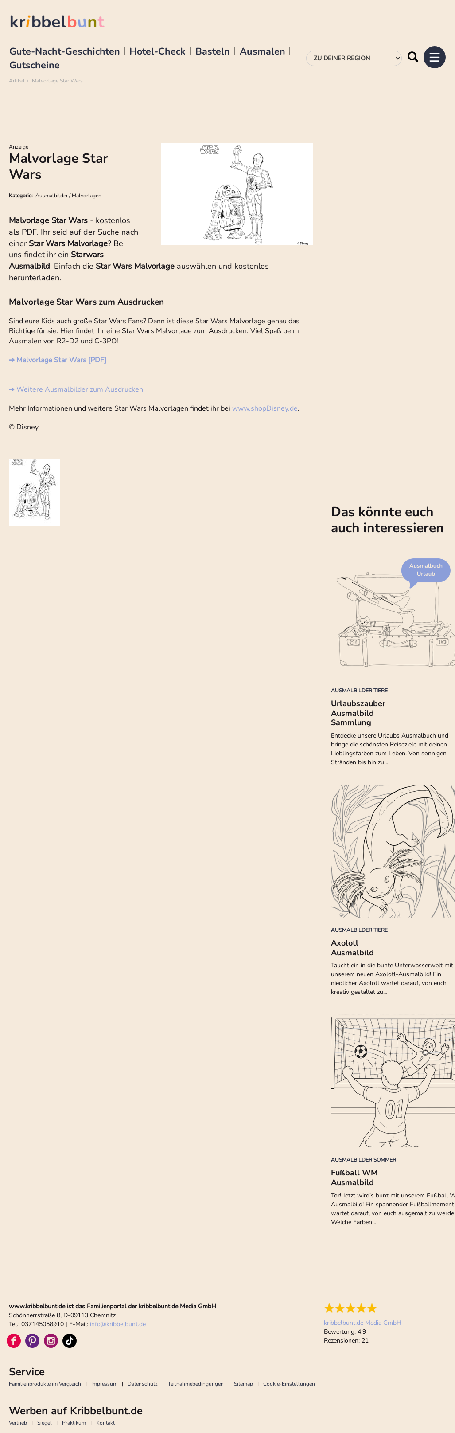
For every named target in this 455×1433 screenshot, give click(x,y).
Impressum (104, 1383)
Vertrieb (18, 1422)
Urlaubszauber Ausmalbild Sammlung (358, 713)
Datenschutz (143, 1383)
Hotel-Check (157, 52)
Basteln (212, 52)
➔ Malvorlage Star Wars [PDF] (57, 360)
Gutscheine (34, 66)
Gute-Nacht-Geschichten (64, 52)
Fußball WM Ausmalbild (354, 1177)
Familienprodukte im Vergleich (45, 1383)
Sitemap (243, 1383)
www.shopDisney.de (265, 408)
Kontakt (105, 1422)
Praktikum (74, 1422)
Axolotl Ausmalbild (352, 948)
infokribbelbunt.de (118, 1324)
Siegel (44, 1422)
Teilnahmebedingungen (196, 1383)
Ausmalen (262, 52)
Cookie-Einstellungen (289, 1383)
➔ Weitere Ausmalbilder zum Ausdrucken (76, 389)
